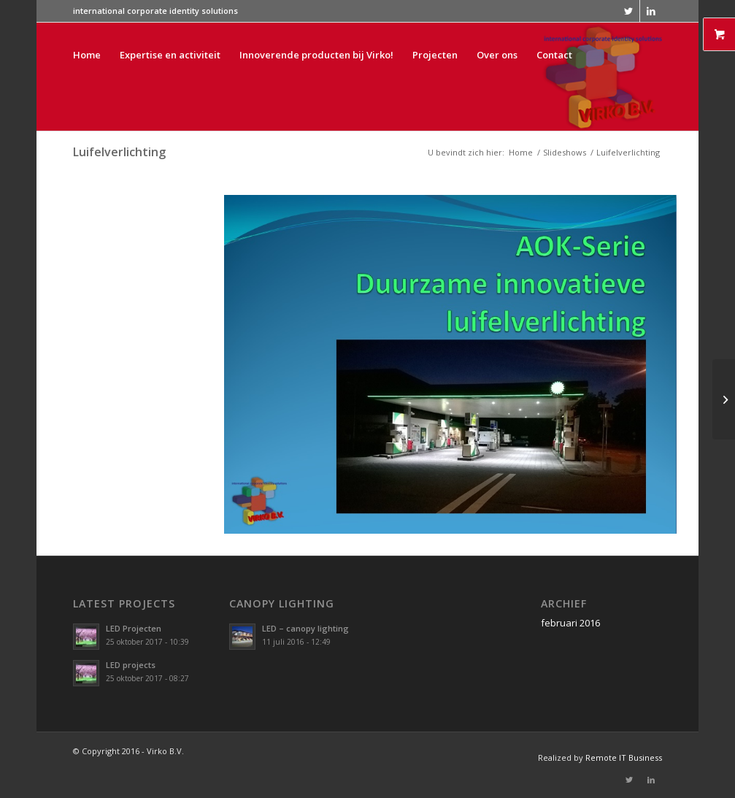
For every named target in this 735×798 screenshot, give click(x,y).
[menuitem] (87, 77)
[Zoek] (180, 185)
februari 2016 (570, 622)
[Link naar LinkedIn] (651, 11)
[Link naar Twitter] (628, 11)
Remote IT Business (623, 757)
